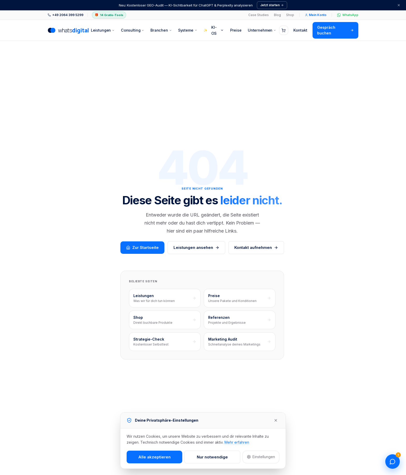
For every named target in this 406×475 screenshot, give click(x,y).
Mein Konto (316, 15)
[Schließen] (399, 5)
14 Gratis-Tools (109, 15)
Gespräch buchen (335, 30)
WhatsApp (347, 15)
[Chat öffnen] (392, 461)
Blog (277, 15)
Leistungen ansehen (196, 247)
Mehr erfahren (236, 442)
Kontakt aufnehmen (256, 247)
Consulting (132, 30)
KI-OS (214, 30)
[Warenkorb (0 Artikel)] (283, 30)
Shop (290, 15)
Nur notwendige (212, 457)
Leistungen (103, 30)
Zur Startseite (142, 247)
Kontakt (300, 30)
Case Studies (258, 15)
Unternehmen (262, 30)
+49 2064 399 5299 (65, 15)
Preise (236, 30)
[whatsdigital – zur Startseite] (68, 30)
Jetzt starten (272, 5)
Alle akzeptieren (154, 457)
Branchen (161, 30)
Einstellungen (261, 457)
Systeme (187, 30)
